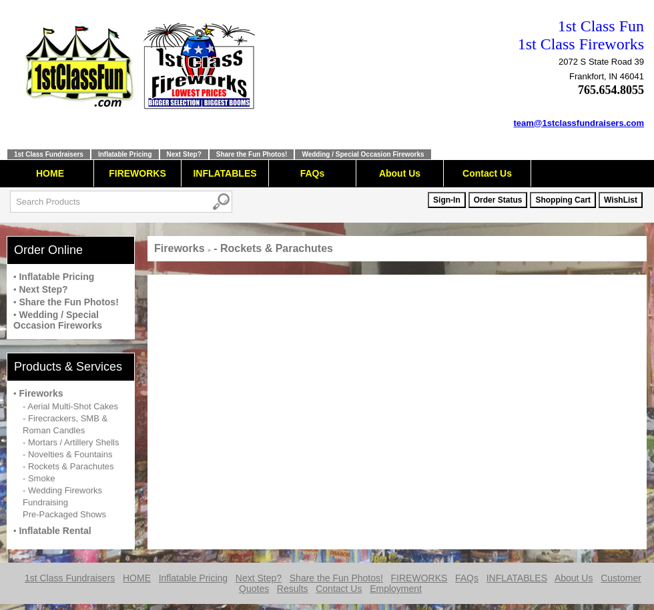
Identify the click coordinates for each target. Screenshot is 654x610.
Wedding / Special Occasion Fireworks (363, 154)
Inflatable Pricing (125, 154)
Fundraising (45, 502)
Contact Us (487, 173)
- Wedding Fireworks (62, 490)
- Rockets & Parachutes (68, 466)
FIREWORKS (137, 173)
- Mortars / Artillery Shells (71, 442)
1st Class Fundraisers (48, 154)
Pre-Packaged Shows (64, 514)
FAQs (312, 173)
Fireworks (41, 393)
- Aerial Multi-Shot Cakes (70, 406)
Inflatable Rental (55, 530)
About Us (399, 173)
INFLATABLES (224, 173)
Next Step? (184, 154)
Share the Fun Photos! (252, 154)
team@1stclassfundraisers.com (579, 123)
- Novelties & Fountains (67, 454)
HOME (50, 173)
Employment (396, 588)
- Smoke (39, 478)
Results (292, 588)
